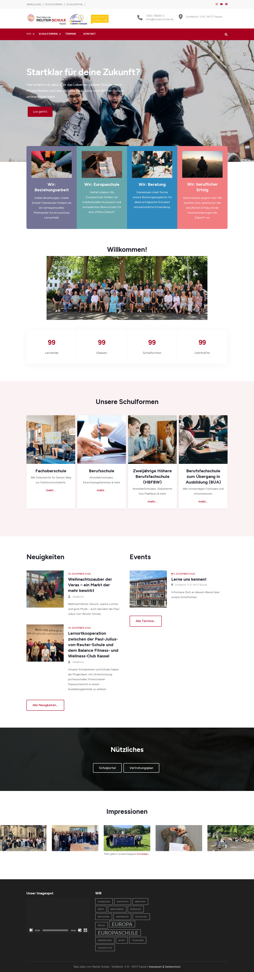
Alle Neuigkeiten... (45, 705)
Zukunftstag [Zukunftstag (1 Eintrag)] (105, 948)
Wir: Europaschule (101, 184)
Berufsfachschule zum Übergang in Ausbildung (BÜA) (203, 476)
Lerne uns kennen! (188, 579)
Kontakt (89, 33)
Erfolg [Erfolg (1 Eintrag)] (101, 925)
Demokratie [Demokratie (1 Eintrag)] (122, 917)
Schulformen (54, 4)
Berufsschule (101, 470)
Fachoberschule (50, 470)
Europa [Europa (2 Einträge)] (122, 924)
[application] (58, 916)
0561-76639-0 (155, 15)
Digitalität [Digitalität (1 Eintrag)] (141, 917)
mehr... (51, 490)
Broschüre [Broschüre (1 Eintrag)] (103, 917)
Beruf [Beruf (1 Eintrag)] (101, 909)
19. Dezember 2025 (79, 573)
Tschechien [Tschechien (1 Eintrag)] (138, 940)
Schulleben (142, 854)
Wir (28, 33)
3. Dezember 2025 (184, 573)
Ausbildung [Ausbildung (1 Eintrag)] (104, 901)
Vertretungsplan (141, 768)
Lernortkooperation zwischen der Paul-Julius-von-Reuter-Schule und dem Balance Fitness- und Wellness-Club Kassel (93, 644)
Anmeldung (33, 4)
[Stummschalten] (79, 930)
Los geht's (40, 111)
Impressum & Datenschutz (164, 966)
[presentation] (9, 838)
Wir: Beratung (152, 184)
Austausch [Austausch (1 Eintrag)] (122, 901)
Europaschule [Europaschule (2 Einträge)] (118, 933)
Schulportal (74, 4)
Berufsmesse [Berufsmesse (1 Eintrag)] (117, 909)
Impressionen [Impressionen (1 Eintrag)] (105, 940)
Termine (70, 33)
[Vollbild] (85, 930)
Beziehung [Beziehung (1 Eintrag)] (135, 909)
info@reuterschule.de (159, 19)
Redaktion (78, 596)
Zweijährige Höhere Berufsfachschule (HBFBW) (152, 476)
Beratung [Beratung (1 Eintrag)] (140, 901)
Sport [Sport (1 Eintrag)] (122, 940)
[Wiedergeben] (31, 930)
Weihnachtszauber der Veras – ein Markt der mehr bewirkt (90, 585)
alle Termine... (146, 621)
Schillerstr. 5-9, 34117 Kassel (191, 584)
